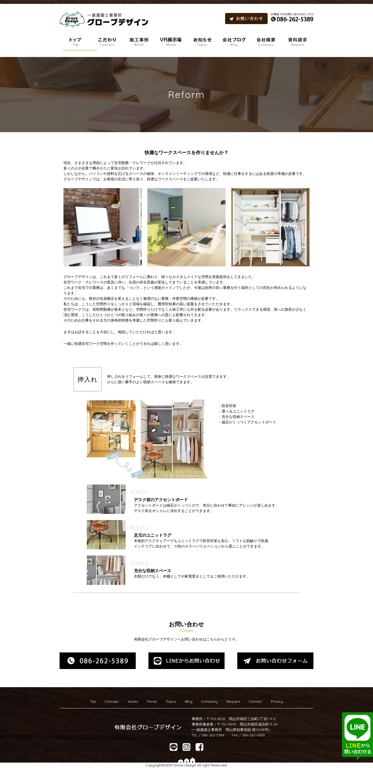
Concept (112, 701)
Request (233, 701)
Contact (255, 701)
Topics (171, 701)
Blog (188, 701)
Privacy (277, 701)
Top (93, 701)
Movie (152, 701)
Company (209, 701)
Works (132, 701)
